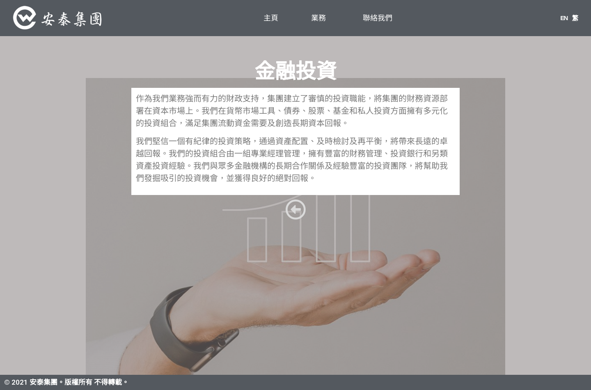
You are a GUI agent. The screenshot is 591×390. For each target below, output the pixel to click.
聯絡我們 (377, 18)
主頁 (270, 18)
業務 (320, 18)
